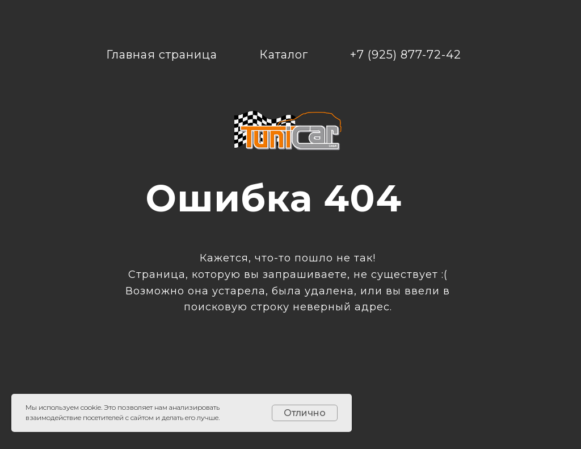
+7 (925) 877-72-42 (405, 54)
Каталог (283, 54)
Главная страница (161, 54)
